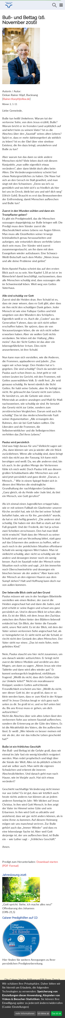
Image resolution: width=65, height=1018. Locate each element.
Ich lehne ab (43, 1013)
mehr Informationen (25, 1013)
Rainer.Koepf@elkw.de (16, 98)
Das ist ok (56, 1013)
